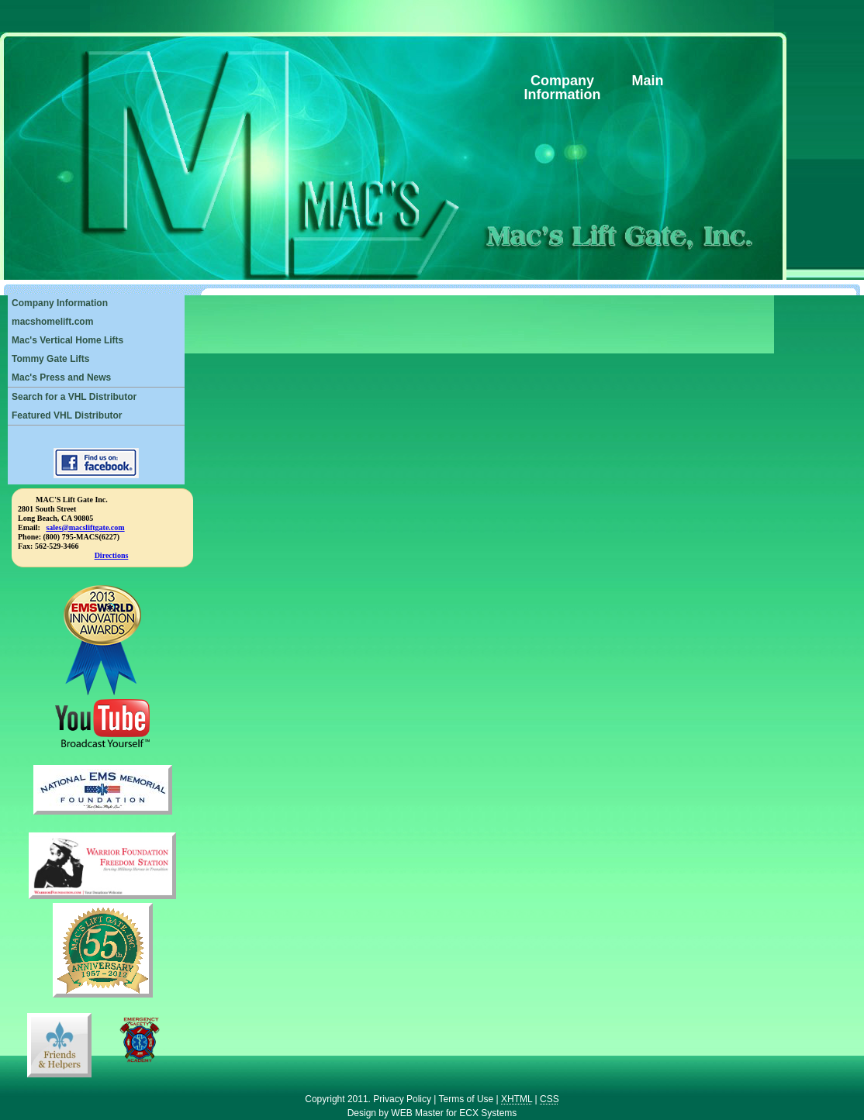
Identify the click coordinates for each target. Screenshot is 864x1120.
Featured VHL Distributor (67, 415)
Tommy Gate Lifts (50, 358)
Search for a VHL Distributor (74, 396)
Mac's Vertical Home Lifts (67, 340)
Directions (112, 555)
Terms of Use (466, 1099)
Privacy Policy (402, 1099)
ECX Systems (488, 1113)
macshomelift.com (52, 321)
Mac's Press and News (61, 377)
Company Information (60, 303)
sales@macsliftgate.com (85, 527)
